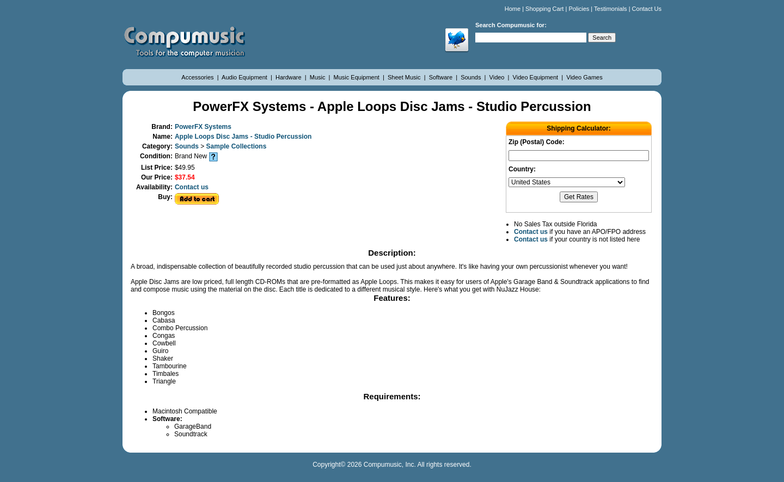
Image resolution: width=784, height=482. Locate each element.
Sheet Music (405, 77)
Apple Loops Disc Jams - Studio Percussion (243, 136)
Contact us (192, 187)
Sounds (471, 77)
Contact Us (646, 8)
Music (318, 77)
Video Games (584, 77)
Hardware (289, 77)
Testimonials (610, 8)
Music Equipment (357, 77)
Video (497, 77)
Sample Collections (236, 146)
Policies (578, 8)
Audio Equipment (245, 77)
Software (441, 77)
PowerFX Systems (203, 127)
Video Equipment (536, 77)
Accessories (198, 77)
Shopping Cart (544, 8)
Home (512, 8)
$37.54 (185, 177)
